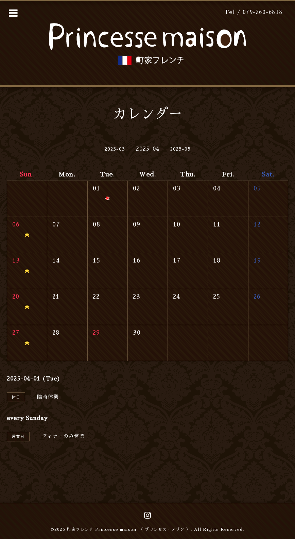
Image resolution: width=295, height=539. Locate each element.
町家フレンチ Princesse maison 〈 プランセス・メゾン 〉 (129, 529)
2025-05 (180, 149)
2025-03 (115, 149)
